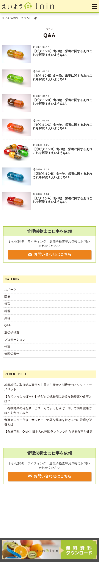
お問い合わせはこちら (49, 254)
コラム (25, 17)
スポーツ (10, 289)
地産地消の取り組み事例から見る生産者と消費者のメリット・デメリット (48, 387)
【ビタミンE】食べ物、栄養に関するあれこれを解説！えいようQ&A (62, 77)
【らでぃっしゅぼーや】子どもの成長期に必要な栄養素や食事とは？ (48, 399)
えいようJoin (9, 17)
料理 (7, 311)
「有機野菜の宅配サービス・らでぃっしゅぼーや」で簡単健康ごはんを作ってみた (48, 410)
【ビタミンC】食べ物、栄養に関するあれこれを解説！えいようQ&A (62, 126)
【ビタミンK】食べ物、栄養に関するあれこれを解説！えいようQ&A (62, 52)
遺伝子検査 (11, 332)
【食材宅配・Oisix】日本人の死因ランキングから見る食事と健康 (48, 431)
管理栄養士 (11, 354)
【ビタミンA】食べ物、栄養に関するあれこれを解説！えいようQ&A (62, 200)
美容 (7, 318)
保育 (7, 304)
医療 (7, 296)
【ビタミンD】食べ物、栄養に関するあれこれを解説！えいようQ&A (62, 101)
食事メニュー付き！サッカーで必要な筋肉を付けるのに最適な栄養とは (48, 422)
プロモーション (14, 339)
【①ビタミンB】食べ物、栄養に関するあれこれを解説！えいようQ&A (62, 175)
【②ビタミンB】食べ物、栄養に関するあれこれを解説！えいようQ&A (62, 151)
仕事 (7, 346)
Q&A (7, 325)
